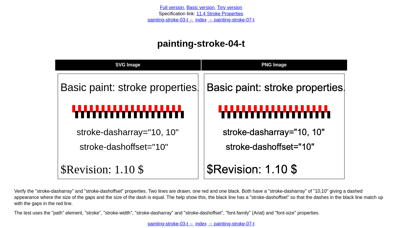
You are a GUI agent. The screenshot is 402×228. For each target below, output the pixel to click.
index (200, 19)
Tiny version (229, 7)
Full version (172, 7)
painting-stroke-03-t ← (171, 19)
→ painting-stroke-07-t (231, 19)
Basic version (200, 7)
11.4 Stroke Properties (219, 13)
